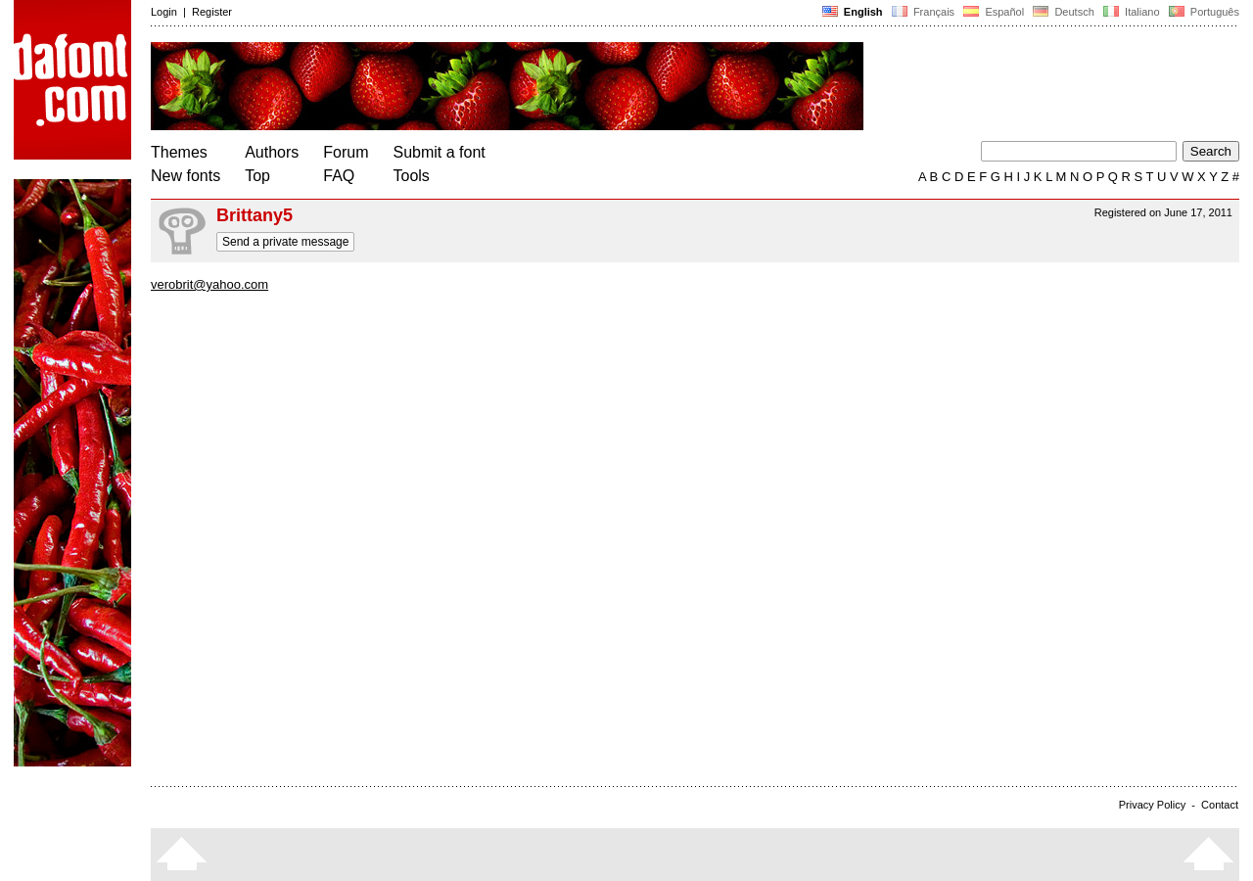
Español (993, 12)
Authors (272, 152)
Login (164, 12)
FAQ (338, 175)
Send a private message (285, 242)
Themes (179, 152)
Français (923, 12)
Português (1202, 12)
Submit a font (440, 152)
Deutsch (1063, 12)
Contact (1219, 805)
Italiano (1131, 12)
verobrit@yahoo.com (209, 284)
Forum (345, 152)
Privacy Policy (1152, 805)
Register (212, 12)
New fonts (185, 175)
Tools (412, 175)
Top (257, 175)
